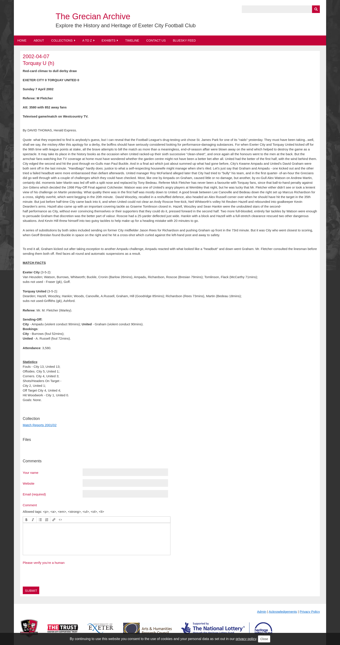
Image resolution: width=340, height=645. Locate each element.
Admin (261, 611)
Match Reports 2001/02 (40, 425)
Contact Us (156, 40)
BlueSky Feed (184, 40)
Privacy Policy (310, 611)
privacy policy (246, 639)
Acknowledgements (283, 611)
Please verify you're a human (44, 562)
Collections (62, 40)
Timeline (132, 40)
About (39, 40)
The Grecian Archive (93, 16)
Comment (30, 505)
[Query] (281, 9)
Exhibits (108, 40)
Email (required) (34, 494)
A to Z (87, 40)
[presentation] (26, 519)
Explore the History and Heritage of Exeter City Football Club (126, 25)
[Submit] (316, 9)
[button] (26, 519)
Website (28, 483)
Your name (30, 472)
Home (21, 40)
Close (264, 639)
